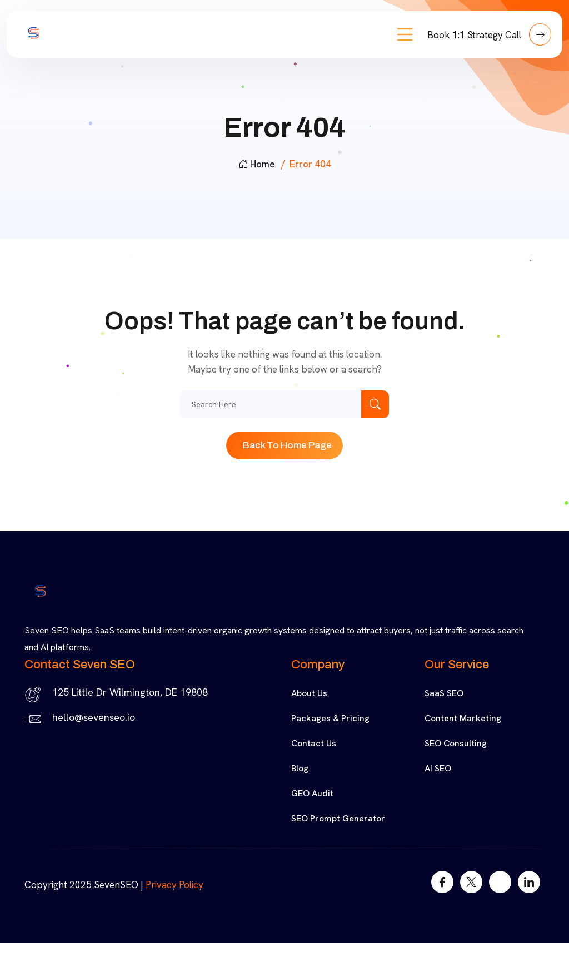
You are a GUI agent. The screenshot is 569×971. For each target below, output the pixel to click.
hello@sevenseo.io (93, 717)
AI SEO (438, 768)
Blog (299, 768)
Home (256, 164)
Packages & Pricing (330, 718)
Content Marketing (463, 718)
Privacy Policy (174, 885)
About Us (309, 693)
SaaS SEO (444, 693)
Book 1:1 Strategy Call (489, 34)
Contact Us (313, 743)
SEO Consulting (456, 743)
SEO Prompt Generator (338, 818)
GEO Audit (312, 793)
